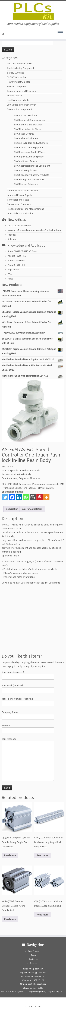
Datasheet (54, 582)
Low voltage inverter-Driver (21, 104)
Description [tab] (12, 509)
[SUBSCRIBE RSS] (3, 34)
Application (13, 269)
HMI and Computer (16, 86)
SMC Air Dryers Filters (25, 161)
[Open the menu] (60, 33)
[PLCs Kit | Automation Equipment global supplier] (33, 11)
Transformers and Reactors (21, 91)
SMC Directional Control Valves (30, 152)
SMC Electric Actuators (26, 184)
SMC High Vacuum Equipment (29, 156)
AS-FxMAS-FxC (40, 487)
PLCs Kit (37, 1006)
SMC (51, 487)
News (10, 278)
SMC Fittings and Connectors (29, 179)
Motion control (14, 95)
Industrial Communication (20, 213)
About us (33, 963)
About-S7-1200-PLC (17, 255)
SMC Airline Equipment (25, 170)
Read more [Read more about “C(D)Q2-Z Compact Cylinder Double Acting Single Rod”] (42, 914)
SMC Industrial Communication (30, 120)
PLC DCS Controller (17, 77)
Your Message (28, 750)
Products (12, 234)
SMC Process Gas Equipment (29, 147)
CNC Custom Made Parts (19, 63)
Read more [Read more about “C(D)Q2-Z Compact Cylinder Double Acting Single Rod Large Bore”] (10, 855)
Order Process (33, 951)
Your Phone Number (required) (28, 701)
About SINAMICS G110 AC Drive (22, 251)
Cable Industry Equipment (20, 68)
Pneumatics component (19, 109)
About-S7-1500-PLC (17, 260)
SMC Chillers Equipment (26, 138)
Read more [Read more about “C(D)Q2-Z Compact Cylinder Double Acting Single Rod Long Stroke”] (42, 855)
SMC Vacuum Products (25, 115)
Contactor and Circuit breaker (22, 190)
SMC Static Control (24, 133)
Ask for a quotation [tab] (32, 509)
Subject (28, 728)
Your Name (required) (28, 674)
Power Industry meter (18, 81)
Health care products (18, 100)
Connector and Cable (18, 199)
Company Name (28, 715)
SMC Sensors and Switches (28, 124)
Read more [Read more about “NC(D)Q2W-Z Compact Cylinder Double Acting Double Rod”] (10, 919)
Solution (12, 239)
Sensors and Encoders (19, 204)
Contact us (33, 959)
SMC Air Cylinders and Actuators (31, 142)
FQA (10, 274)
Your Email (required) (28, 688)
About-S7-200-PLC (16, 265)
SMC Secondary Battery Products (31, 174)
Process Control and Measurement (25, 208)
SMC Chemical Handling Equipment (32, 165)
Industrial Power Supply (19, 195)
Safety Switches (15, 72)
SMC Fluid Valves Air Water (28, 129)
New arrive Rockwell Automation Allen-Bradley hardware (34, 230)
